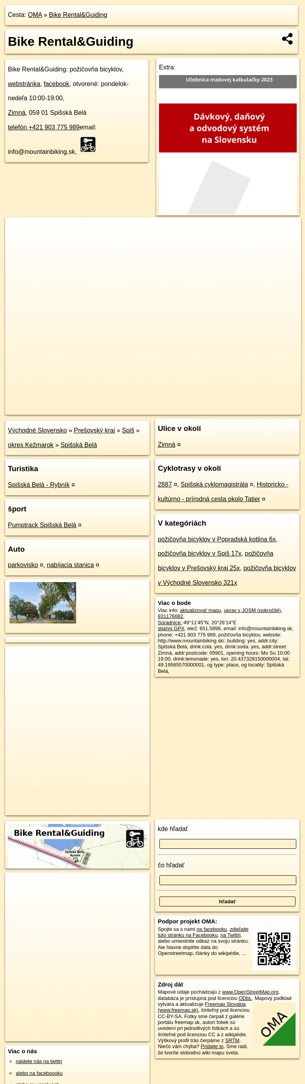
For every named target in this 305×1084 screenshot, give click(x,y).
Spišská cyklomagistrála (214, 484)
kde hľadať (173, 829)
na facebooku (211, 929)
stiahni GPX (171, 628)
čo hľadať (171, 865)
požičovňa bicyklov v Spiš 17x (199, 553)
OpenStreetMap (166, 408)
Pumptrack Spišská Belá (42, 525)
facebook (56, 84)
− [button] (18, 243)
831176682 (170, 616)
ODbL (245, 998)
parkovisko (23, 565)
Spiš (128, 430)
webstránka (24, 84)
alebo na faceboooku (39, 1073)
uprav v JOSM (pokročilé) (252, 610)
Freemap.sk (207, 408)
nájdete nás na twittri (39, 1061)
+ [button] (18, 231)
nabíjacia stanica (70, 565)
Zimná (16, 112)
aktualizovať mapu (200, 610)
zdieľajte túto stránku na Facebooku (203, 932)
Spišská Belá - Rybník (39, 484)
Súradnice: (170, 622)
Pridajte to (212, 1046)
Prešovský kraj (94, 430)
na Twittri (231, 935)
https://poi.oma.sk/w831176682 (266, 408)
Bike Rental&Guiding (78, 14)
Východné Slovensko (37, 430)
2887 (165, 484)
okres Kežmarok (31, 445)
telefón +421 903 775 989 (44, 127)
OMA (35, 14)
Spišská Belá (78, 445)
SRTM (232, 1040)
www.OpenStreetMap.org (250, 992)
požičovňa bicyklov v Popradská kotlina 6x (217, 539)
